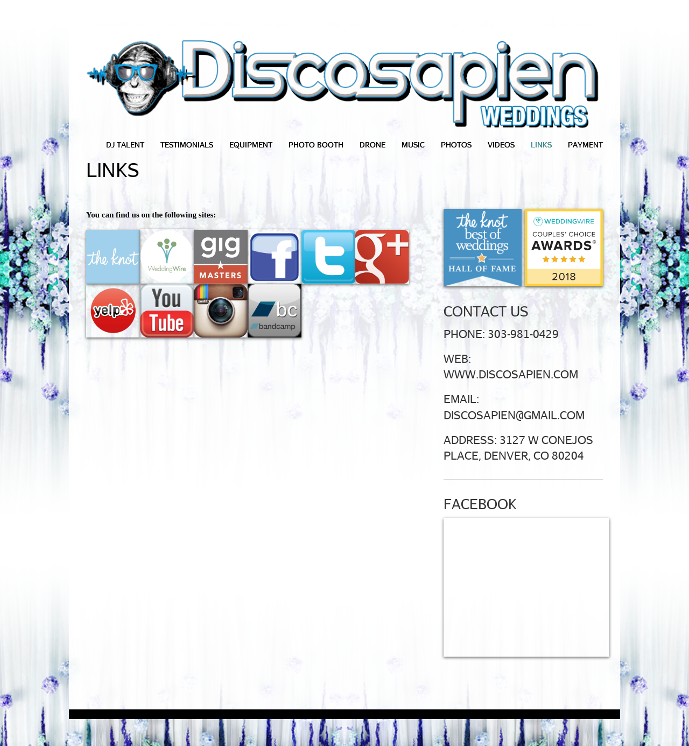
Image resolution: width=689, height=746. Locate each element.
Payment (585, 144)
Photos (456, 144)
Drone (372, 144)
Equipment (250, 144)
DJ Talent (125, 144)
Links (541, 144)
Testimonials (186, 144)
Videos (501, 144)
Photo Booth (316, 144)
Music (413, 144)
